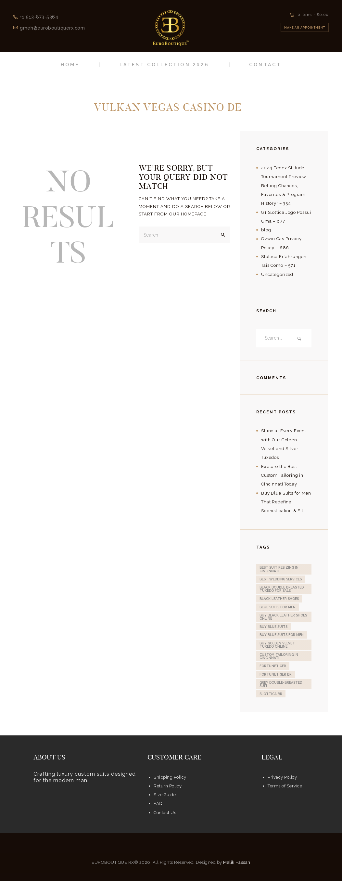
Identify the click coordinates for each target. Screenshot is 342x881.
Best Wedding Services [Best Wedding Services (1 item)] (281, 579)
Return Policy (168, 786)
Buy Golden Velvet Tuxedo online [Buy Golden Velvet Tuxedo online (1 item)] (277, 644)
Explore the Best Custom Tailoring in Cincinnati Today (282, 475)
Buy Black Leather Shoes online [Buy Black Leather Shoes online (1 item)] (283, 616)
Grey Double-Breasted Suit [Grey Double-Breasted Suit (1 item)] (281, 684)
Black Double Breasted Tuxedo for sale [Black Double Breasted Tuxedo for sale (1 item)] (282, 588)
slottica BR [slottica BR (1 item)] (271, 694)
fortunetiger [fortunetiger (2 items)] (273, 666)
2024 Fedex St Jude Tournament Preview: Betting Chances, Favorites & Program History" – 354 (284, 185)
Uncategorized (277, 274)
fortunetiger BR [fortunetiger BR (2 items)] (276, 674)
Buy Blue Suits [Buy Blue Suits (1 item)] (273, 626)
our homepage (188, 214)
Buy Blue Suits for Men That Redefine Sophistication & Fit (286, 502)
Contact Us (165, 812)
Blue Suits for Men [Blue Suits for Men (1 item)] (278, 607)
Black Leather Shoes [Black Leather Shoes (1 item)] (279, 599)
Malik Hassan (236, 862)
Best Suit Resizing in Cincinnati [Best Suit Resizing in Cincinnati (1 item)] (279, 569)
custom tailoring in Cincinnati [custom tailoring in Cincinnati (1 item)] (279, 656)
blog (266, 229)
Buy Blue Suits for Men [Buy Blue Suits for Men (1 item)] (282, 635)
